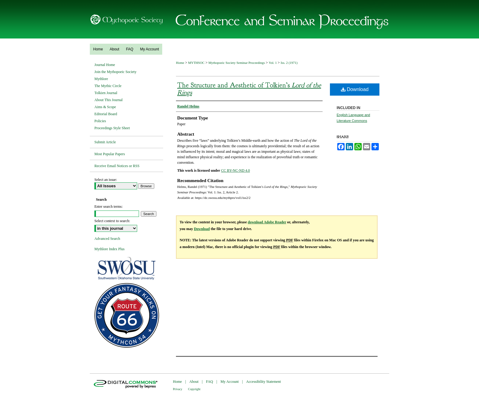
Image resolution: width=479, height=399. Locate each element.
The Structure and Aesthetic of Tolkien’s (249, 89)
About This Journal (108, 100)
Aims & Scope (105, 107)
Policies (100, 121)
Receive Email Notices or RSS (116, 166)
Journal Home (104, 65)
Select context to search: (112, 221)
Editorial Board (105, 114)
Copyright (194, 389)
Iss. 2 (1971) (289, 62)
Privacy (177, 389)
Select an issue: (105, 180)
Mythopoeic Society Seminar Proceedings (236, 62)
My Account (230, 381)
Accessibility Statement (263, 381)
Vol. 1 (273, 62)
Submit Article (105, 142)
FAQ (209, 381)
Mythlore (101, 79)
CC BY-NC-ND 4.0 (235, 170)
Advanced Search (107, 238)
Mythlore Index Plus (109, 249)
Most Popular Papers (109, 154)
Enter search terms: (108, 206)
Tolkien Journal (105, 93)
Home (180, 62)
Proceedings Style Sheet (112, 128)
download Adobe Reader (267, 222)
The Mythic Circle (108, 86)
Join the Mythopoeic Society (115, 72)
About (194, 381)
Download (355, 89)
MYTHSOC (196, 62)
